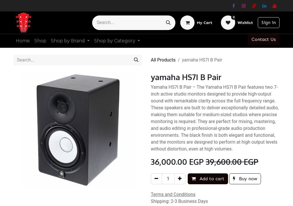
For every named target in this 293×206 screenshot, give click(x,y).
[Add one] (179, 178)
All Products (163, 60)
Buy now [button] (245, 178)
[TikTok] (254, 5)
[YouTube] (274, 5)
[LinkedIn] (264, 5)
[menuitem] (22, 41)
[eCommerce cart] (196, 22)
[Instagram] (243, 5)
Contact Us (264, 39)
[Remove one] (156, 178)
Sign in (269, 22)
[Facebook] (233, 5)
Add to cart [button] (207, 178)
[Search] (168, 22)
